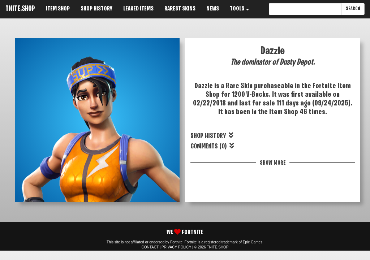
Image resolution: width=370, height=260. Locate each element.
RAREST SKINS (179, 8)
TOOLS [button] (239, 8)
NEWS (212, 8)
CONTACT (150, 247)
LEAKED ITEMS (138, 8)
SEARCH (353, 9)
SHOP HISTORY (96, 8)
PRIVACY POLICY (176, 247)
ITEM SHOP (58, 8)
